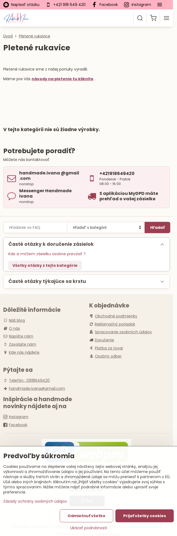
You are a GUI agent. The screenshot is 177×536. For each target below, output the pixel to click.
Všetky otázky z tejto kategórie (45, 265)
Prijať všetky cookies (144, 516)
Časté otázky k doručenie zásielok (51, 244)
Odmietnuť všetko (86, 516)
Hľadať (157, 227)
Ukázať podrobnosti (88, 528)
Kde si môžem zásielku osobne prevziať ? (47, 254)
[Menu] (166, 18)
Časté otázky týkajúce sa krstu (47, 281)
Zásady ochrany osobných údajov (35, 501)
